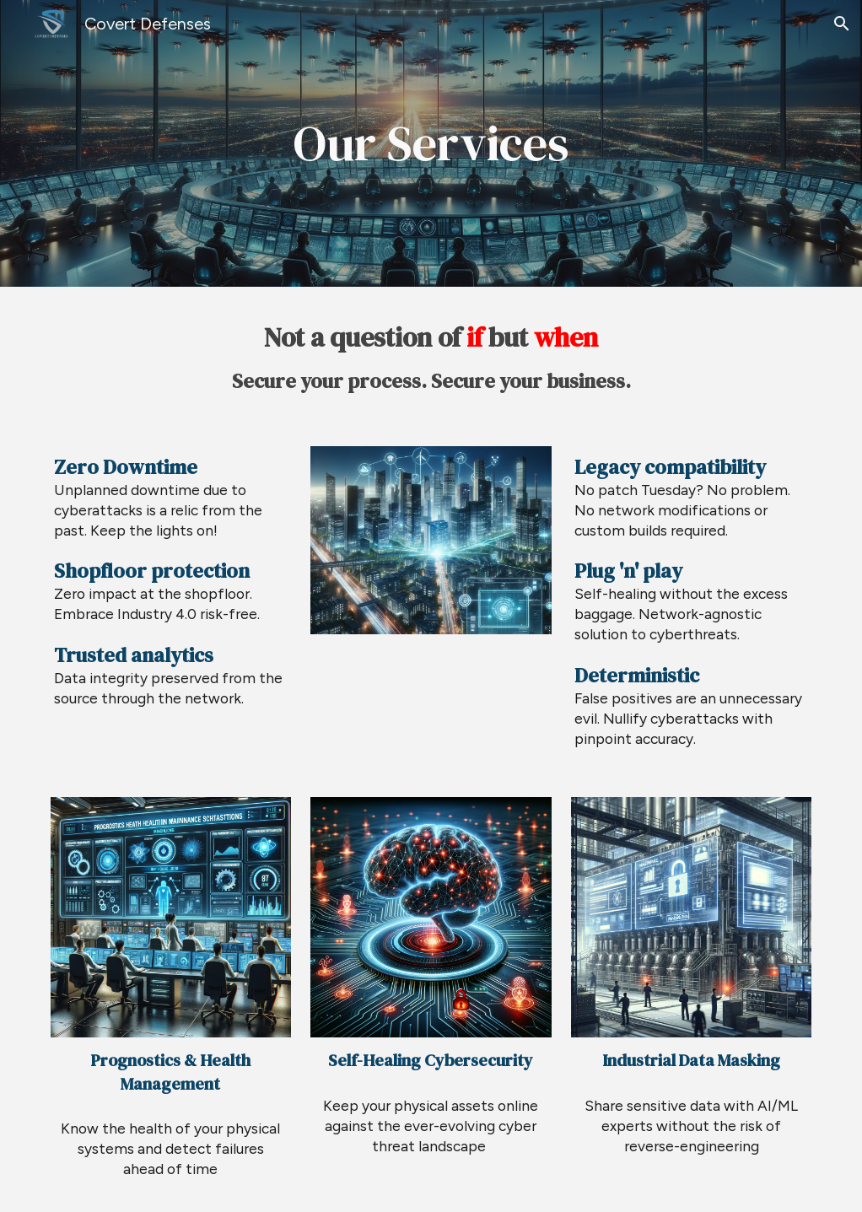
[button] (842, 23)
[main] (431, 144)
